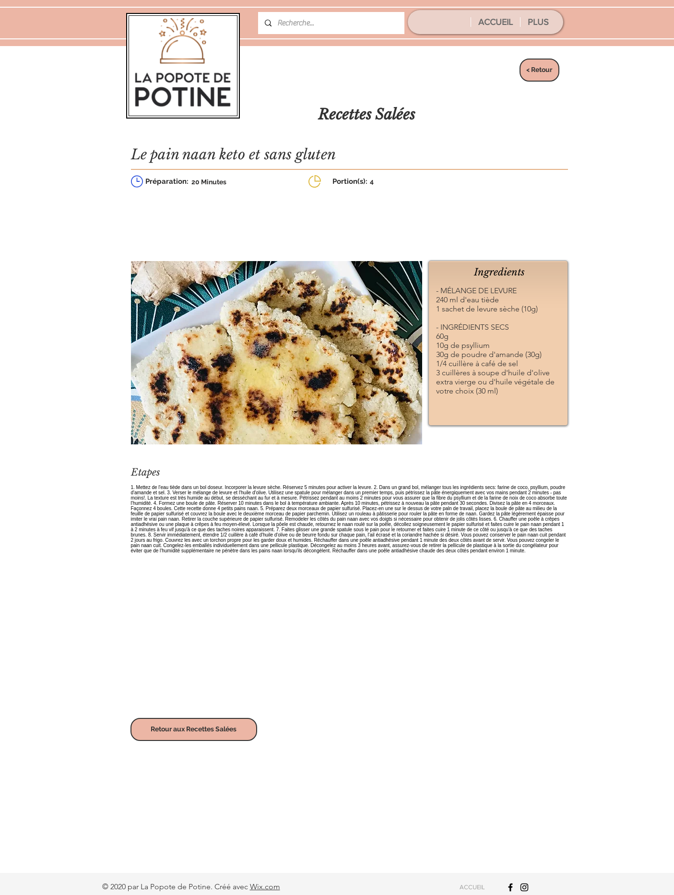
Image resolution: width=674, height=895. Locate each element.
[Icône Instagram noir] (524, 887)
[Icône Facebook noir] (510, 887)
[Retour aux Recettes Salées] (193, 729)
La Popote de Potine (176, 886)
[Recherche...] (330, 23)
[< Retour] (539, 70)
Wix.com (265, 886)
